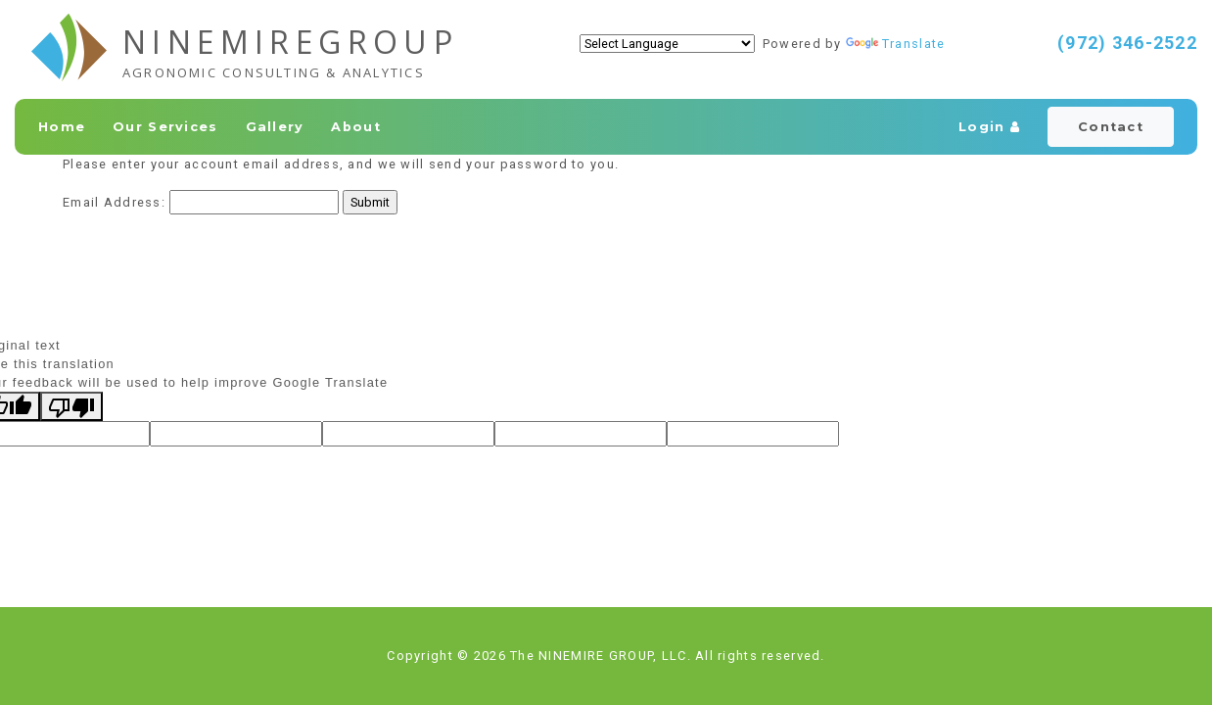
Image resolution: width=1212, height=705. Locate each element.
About (355, 126)
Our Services (165, 126)
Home (61, 126)
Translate (896, 43)
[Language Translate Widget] (667, 43)
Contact (1110, 126)
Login (989, 126)
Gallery (275, 126)
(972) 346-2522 (1127, 42)
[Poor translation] (71, 406)
